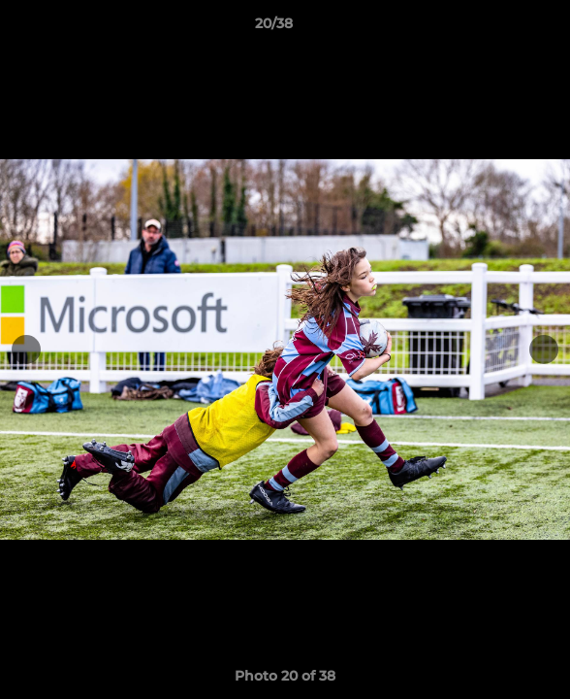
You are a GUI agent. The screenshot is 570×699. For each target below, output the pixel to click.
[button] (500, 28)
